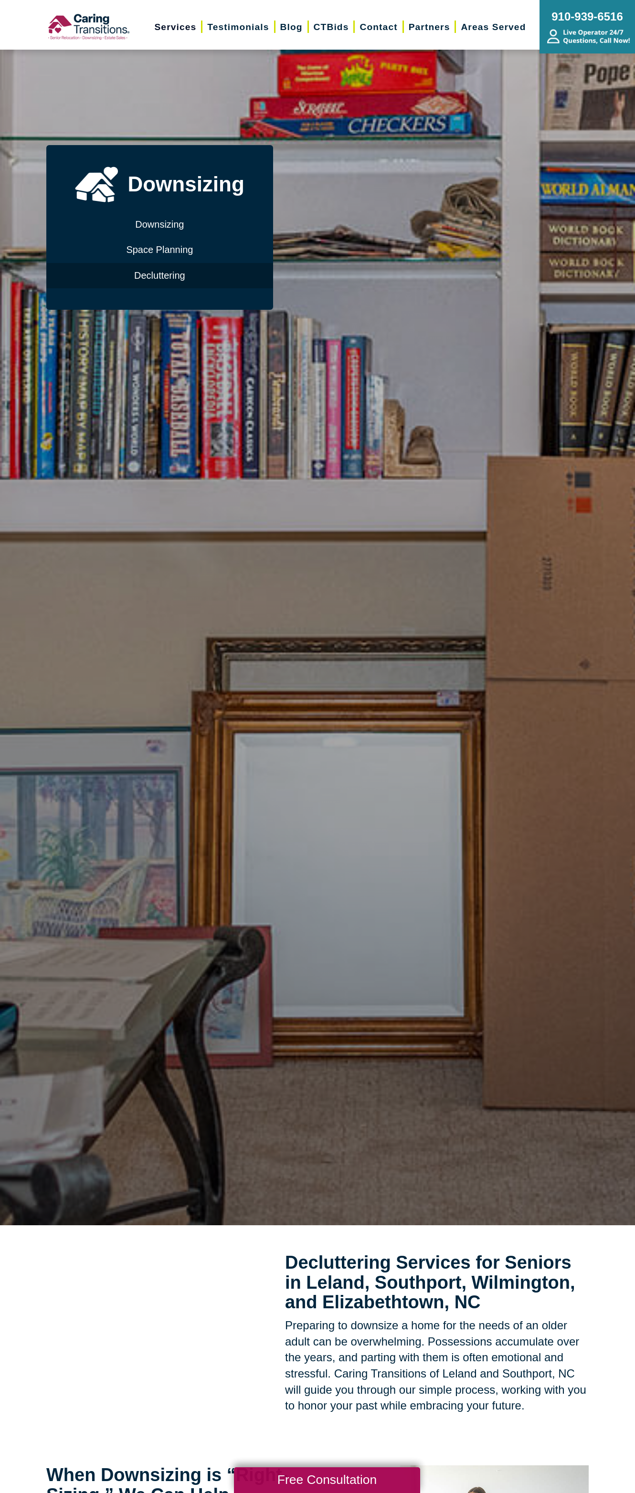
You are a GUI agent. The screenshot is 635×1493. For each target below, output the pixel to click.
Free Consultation (327, 1479)
